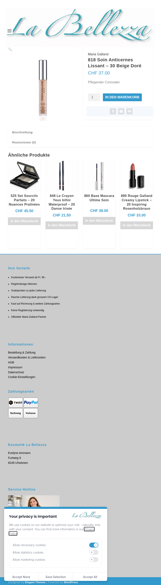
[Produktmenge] (94, 97)
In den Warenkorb (122, 97)
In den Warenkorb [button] (24, 219)
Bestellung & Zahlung (21, 350)
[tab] (80, 130)
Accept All (90, 577)
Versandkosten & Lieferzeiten (27, 355)
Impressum (15, 365)
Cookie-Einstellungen (21, 375)
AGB (11, 360)
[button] (71, 53)
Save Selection (56, 577)
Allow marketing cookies (29, 559)
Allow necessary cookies (29, 545)
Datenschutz (16, 370)
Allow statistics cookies (28, 552)
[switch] (93, 545)
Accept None (21, 577)
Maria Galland (98, 54)
